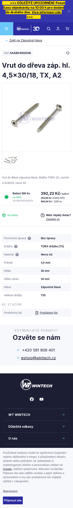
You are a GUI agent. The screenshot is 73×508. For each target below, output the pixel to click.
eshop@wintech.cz (38, 358)
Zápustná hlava (25, 40)
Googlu (7, 469)
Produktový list (46, 312)
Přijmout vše (13, 500)
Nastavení (10, 491)
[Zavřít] (69, 11)
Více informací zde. (47, 12)
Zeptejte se (53, 219)
